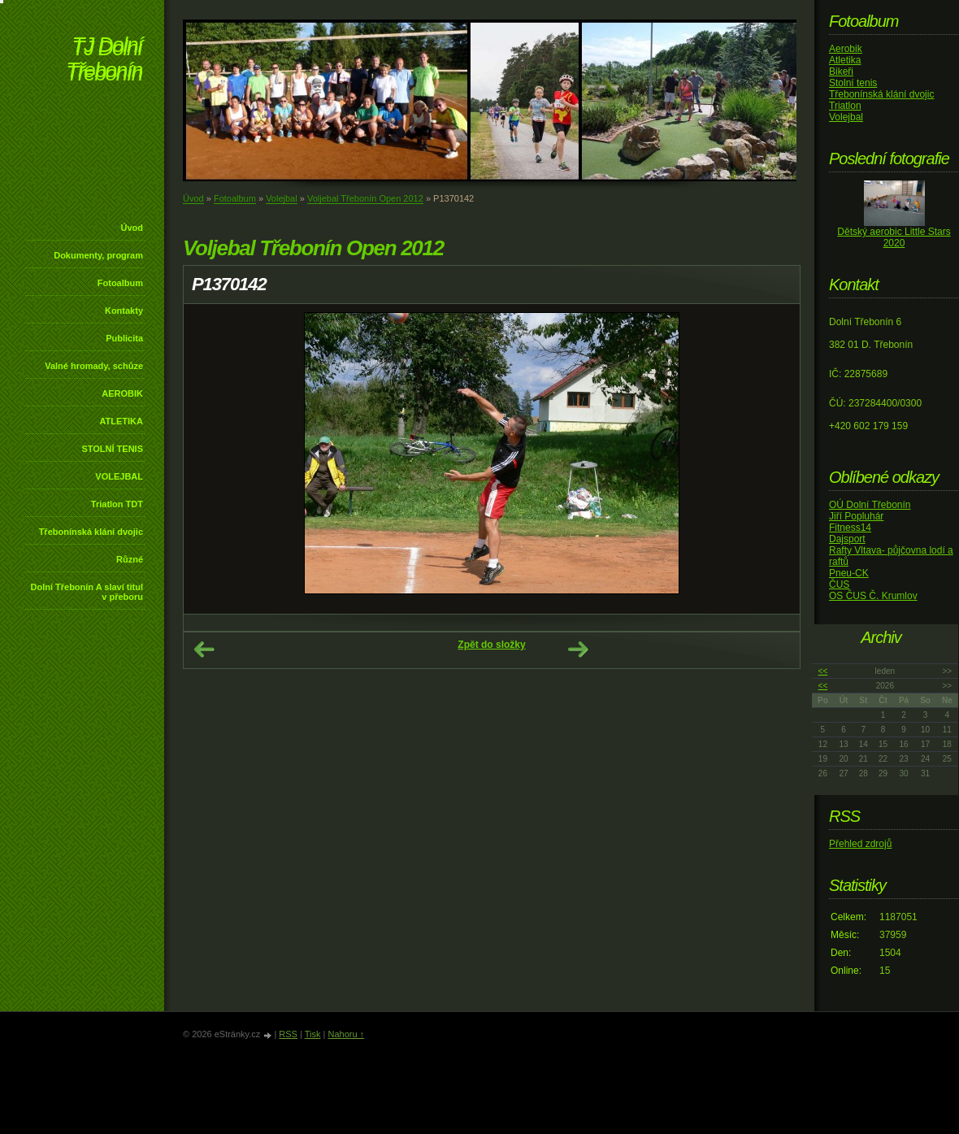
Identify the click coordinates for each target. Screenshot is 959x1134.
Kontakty (124, 310)
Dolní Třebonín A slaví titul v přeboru (86, 592)
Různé (129, 559)
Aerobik (845, 48)
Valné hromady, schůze (94, 366)
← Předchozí (204, 649)
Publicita (124, 338)
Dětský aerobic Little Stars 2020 (893, 237)
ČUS (839, 584)
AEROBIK (122, 393)
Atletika (845, 60)
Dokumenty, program (98, 255)
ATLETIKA (121, 421)
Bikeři (841, 71)
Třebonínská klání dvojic (91, 532)
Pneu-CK (849, 573)
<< (823, 671)
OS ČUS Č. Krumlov (873, 596)
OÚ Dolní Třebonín (870, 505)
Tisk (313, 1034)
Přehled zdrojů (860, 843)
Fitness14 (850, 527)
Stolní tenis (853, 83)
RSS (288, 1034)
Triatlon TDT (117, 504)
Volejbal (281, 198)
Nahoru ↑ (346, 1034)
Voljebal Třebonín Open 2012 (365, 198)
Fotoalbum (120, 283)
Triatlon (845, 105)
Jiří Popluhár (856, 516)
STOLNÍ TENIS (112, 449)
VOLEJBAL (119, 476)
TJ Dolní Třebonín (104, 60)
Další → (578, 649)
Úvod (132, 227)
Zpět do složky (491, 644)
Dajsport (847, 539)
